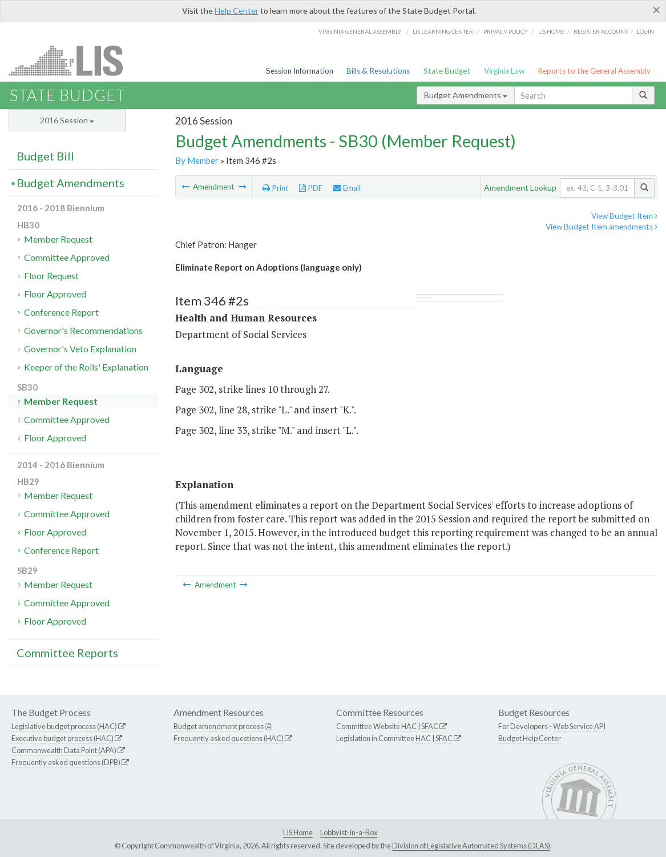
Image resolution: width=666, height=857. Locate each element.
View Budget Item (624, 215)
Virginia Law (504, 70)
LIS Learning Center (443, 31)
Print (276, 187)
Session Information (299, 70)
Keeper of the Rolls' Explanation (86, 366)
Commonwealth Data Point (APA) (63, 750)
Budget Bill (45, 156)
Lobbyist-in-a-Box (348, 832)
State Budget (446, 70)
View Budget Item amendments (601, 226)
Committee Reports (67, 652)
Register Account (601, 31)
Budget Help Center (529, 738)
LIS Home (298, 832)
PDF (310, 187)
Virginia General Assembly (360, 31)
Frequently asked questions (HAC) (228, 738)
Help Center (237, 10)
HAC (409, 726)
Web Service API (579, 726)
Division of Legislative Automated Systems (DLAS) (471, 845)
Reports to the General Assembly (594, 70)
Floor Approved (55, 293)
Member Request (58, 239)
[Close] (656, 9)
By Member (197, 160)
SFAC (429, 726)
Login (645, 31)
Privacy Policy (505, 31)
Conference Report (61, 312)
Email (347, 187)
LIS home (551, 31)
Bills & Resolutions (378, 70)
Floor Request (51, 275)
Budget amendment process (218, 726)
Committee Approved (67, 257)
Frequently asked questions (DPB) (65, 762)
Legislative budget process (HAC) (64, 726)
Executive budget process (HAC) (62, 738)
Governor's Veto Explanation (80, 348)
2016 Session (67, 120)
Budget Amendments (465, 95)
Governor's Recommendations (83, 330)
